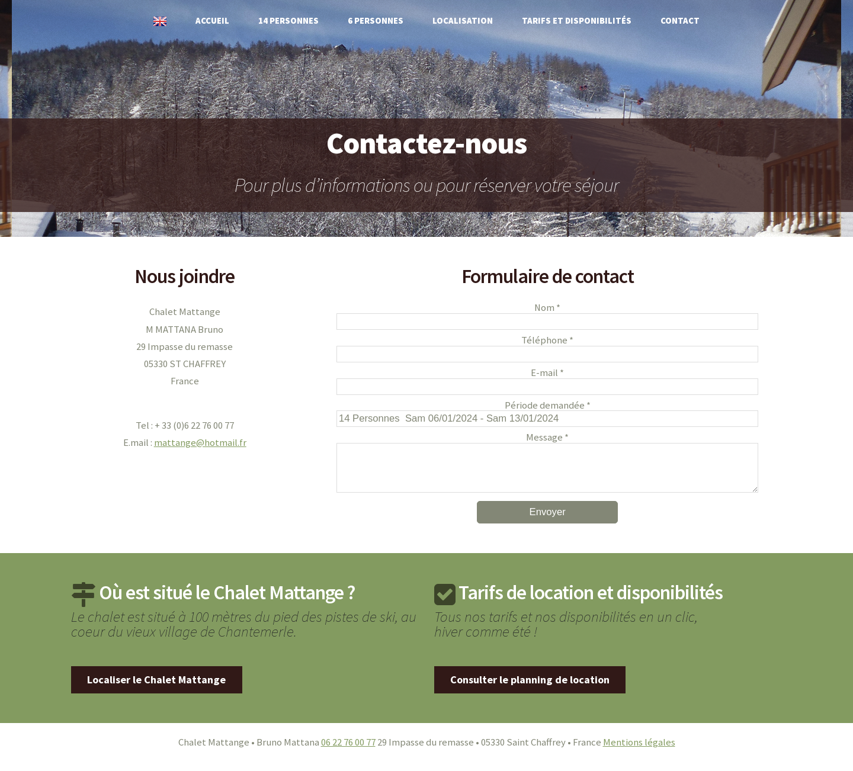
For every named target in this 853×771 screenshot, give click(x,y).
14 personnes (288, 20)
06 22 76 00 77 (348, 752)
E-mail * (547, 373)
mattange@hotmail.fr (200, 442)
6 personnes (375, 20)
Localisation (462, 20)
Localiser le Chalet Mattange (156, 689)
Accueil (212, 20)
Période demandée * (548, 406)
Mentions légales (639, 752)
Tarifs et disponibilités (576, 20)
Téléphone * (547, 341)
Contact (680, 20)
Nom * (547, 308)
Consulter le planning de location (530, 689)
